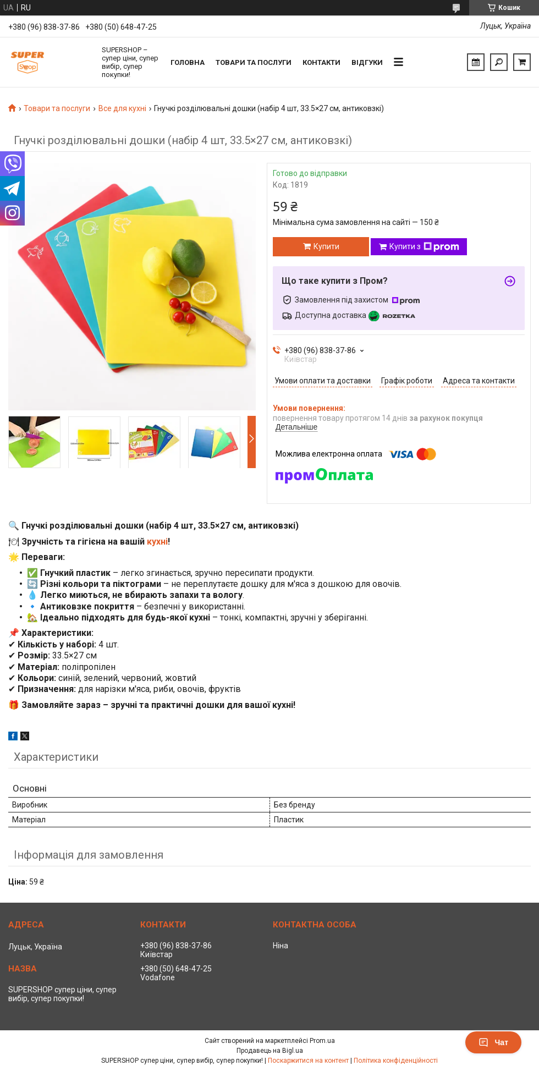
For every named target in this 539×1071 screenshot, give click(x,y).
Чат (493, 1042)
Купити (326, 246)
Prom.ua (322, 1041)
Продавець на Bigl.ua (270, 1050)
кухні (157, 541)
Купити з (424, 247)
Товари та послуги (254, 62)
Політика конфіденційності (396, 1060)
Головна (187, 62)
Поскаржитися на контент (308, 1060)
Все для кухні (122, 108)
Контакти (321, 62)
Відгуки (367, 62)
